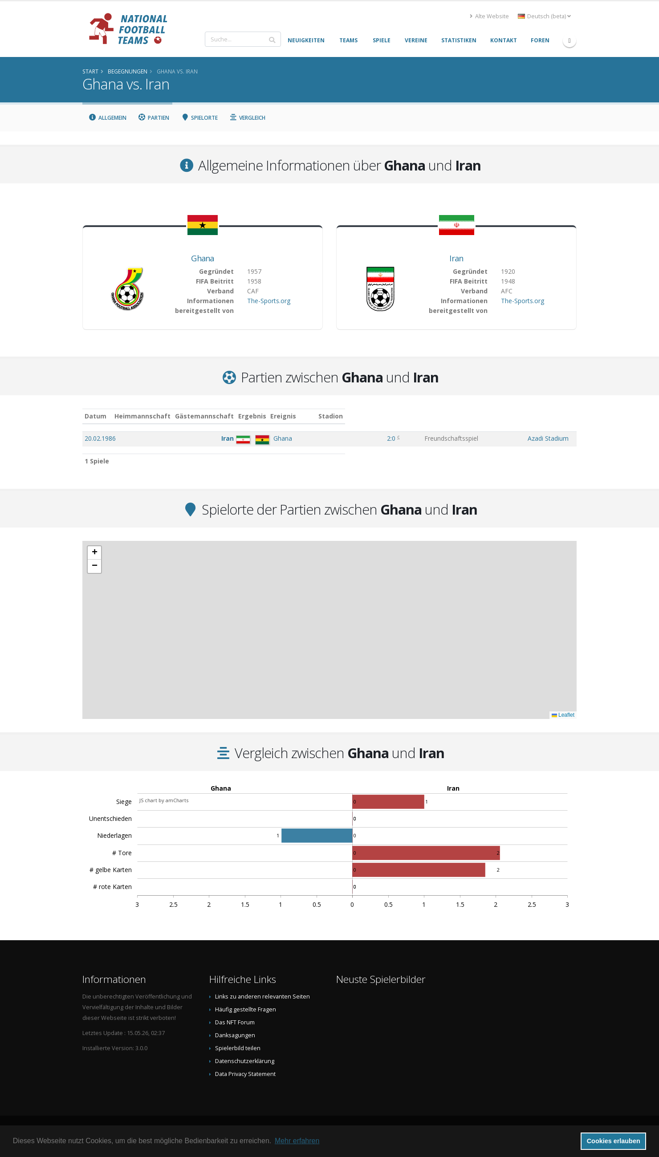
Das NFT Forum (235, 1022)
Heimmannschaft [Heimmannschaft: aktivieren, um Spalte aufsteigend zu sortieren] (213, 416)
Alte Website (489, 16)
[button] (94, 553)
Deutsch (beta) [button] (544, 16)
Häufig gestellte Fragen (245, 1009)
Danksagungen (235, 1035)
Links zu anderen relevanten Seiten (262, 996)
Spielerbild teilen (237, 1048)
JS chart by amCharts (163, 800)
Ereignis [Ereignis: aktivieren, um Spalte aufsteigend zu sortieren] (418, 416)
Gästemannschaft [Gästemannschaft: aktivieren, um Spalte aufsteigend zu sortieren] (274, 416)
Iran (456, 258)
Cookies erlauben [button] (613, 1141)
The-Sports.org (268, 300)
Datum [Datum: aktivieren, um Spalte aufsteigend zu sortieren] (95, 416)
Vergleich (247, 118)
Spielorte (199, 118)
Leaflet (563, 715)
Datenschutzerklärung (244, 1061)
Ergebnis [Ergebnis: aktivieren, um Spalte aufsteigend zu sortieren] (376, 416)
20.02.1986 (100, 438)
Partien (154, 118)
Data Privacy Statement (245, 1074)
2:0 (375, 438)
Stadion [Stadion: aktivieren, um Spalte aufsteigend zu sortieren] (515, 416)
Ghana (202, 258)
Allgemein (107, 118)
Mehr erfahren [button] (297, 1141)
